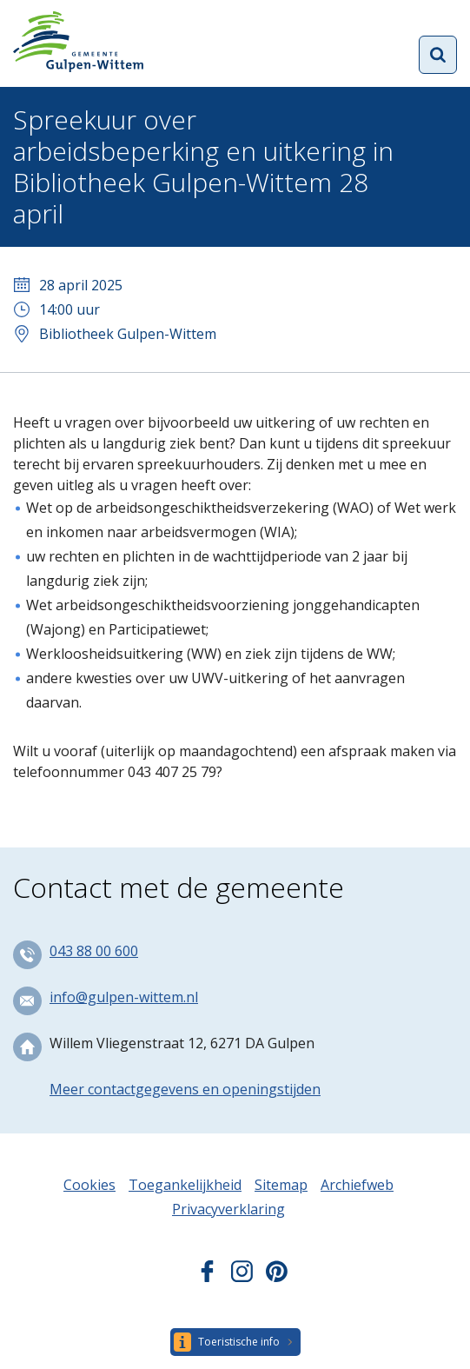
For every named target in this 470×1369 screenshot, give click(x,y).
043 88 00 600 (94, 950)
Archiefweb (357, 1184)
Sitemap (281, 1184)
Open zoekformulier (438, 55)
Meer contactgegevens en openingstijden (185, 1089)
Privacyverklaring (228, 1209)
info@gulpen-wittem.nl (124, 997)
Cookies (89, 1184)
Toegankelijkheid (185, 1184)
